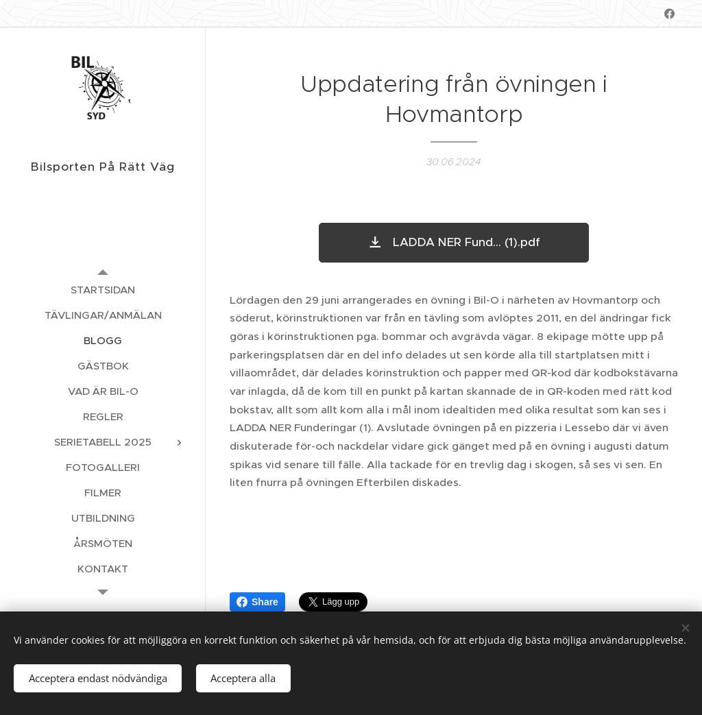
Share (257, 601)
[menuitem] (103, 290)
